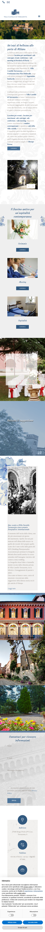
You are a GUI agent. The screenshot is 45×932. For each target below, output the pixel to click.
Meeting (22, 282)
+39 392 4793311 (16, 857)
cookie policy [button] (21, 893)
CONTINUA (14, 148)
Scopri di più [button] (22, 927)
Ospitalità (22, 320)
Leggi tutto (12, 588)
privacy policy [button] (28, 887)
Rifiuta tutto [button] (12, 922)
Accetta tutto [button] (33, 922)
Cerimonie (22, 243)
